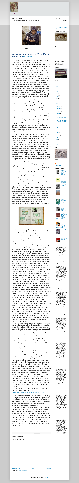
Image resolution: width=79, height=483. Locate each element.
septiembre (59, 111)
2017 (57, 100)
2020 (57, 95)
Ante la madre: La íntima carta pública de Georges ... (61, 124)
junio (58, 128)
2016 (57, 101)
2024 (57, 88)
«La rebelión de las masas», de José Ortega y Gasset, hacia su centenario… (63, 180)
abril (58, 132)
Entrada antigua (48, 468)
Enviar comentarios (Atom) (22, 470)
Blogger (46, 477)
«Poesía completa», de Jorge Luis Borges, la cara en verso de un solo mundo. (61, 173)
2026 (57, 84)
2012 (57, 141)
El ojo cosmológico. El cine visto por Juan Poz (61, 25)
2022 (57, 91)
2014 (57, 105)
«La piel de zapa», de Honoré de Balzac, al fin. (63, 209)
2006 (57, 142)
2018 (57, 98)
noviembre (59, 108)
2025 (57, 86)
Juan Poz (57, 163)
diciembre (59, 106)
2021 (57, 93)
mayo (58, 130)
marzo (58, 134)
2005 (57, 144)
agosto (58, 113)
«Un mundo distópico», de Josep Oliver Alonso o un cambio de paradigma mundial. (61, 225)
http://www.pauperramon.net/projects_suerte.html (28, 392)
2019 (57, 96)
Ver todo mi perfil (58, 165)
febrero (58, 135)
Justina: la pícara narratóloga (64, 239)
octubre (58, 110)
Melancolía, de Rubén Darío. (63, 185)
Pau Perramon (28, 56)
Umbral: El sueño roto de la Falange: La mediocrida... (62, 121)
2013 (57, 139)
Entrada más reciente (16, 468)
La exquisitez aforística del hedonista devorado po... (62, 115)
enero (58, 137)
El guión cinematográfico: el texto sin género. (61, 118)
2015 (57, 103)
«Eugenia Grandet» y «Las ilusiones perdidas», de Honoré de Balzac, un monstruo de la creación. (61, 216)
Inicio (33, 468)
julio (58, 127)
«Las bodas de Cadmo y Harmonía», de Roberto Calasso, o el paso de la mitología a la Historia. (61, 232)
